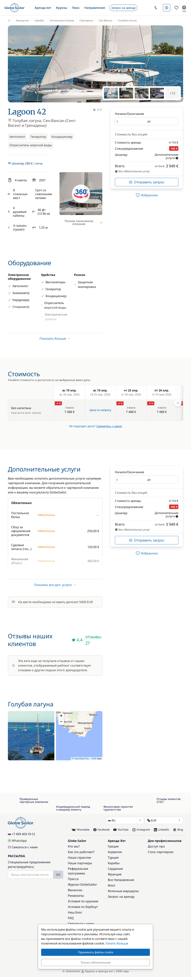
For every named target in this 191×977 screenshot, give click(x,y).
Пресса (73, 879)
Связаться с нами (23, 847)
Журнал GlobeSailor (82, 884)
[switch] (146, 195)
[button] (43, 7)
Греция (113, 846)
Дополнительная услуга (166, 156)
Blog (178, 829)
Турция (113, 857)
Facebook (101, 829)
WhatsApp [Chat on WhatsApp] (17, 840)
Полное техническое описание (83, 222)
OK (58, 875)
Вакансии (75, 890)
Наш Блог (75, 912)
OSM (93, 758)
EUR (164, 820)
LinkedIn (161, 829)
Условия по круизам (83, 901)
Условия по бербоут (83, 907)
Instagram (141, 829)
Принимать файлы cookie (95, 952)
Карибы (114, 863)
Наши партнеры (80, 863)
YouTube (121, 829)
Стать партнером (160, 852)
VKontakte (81, 830)
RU (124, 820)
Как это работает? (81, 852)
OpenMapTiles (81, 758)
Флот (111, 885)
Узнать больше (116, 943)
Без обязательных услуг (132, 171)
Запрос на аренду (121, 896)
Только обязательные (95, 962)
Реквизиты (76, 895)
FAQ (71, 918)
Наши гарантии (79, 857)
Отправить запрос (146, 182)
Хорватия (115, 852)
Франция (114, 874)
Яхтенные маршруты (123, 891)
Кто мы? (74, 846)
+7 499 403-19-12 (21, 834)
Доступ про (156, 846)
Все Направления (121, 880)
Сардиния (115, 869)
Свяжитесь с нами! (109, 426)
